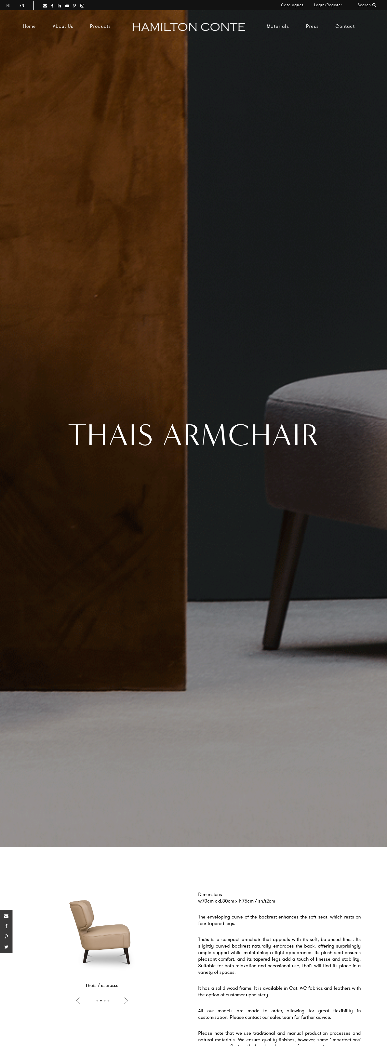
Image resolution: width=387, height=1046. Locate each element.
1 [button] (97, 1001)
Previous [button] (79, 1001)
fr (8, 5)
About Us (63, 26)
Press (312, 26)
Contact (345, 26)
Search (367, 5)
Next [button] (125, 1001)
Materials (278, 26)
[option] (103, 937)
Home (29, 26)
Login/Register (328, 5)
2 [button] (101, 1001)
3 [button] (105, 1001)
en (21, 5)
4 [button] (108, 1001)
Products (100, 26)
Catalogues (292, 5)
